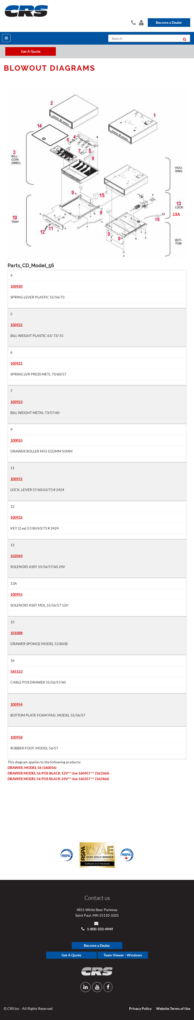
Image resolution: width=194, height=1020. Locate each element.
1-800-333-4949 (99, 929)
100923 (16, 402)
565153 (16, 671)
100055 (16, 440)
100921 (16, 363)
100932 (16, 517)
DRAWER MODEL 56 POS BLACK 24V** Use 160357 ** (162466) (58, 779)
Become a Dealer (169, 22)
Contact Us (133, 22)
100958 (16, 737)
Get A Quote (71, 955)
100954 (16, 704)
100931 (16, 479)
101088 (16, 633)
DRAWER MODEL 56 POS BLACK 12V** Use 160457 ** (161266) (58, 773)
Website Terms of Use (173, 1008)
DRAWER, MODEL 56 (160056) (32, 767)
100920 (16, 286)
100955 (16, 594)
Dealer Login (141, 22)
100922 (16, 325)
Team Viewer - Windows (123, 955)
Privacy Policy (140, 1008)
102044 (16, 556)
